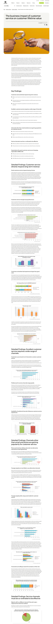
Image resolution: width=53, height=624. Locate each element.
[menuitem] (47, 0)
